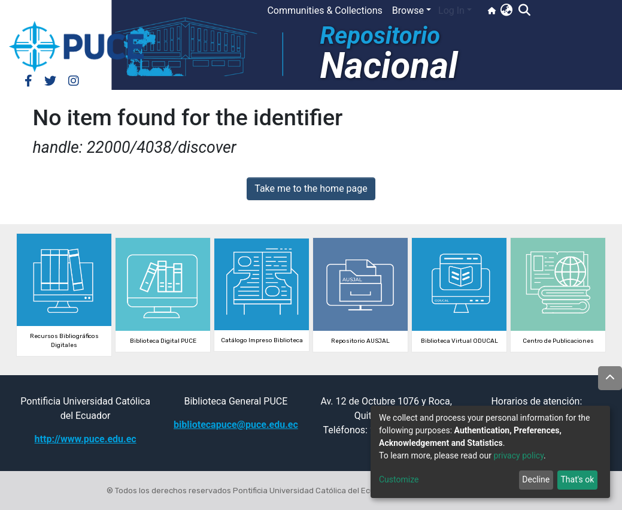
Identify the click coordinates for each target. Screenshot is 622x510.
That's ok (577, 479)
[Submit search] (524, 11)
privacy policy (518, 455)
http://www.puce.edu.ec (85, 439)
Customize (398, 479)
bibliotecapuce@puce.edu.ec (236, 424)
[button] (506, 11)
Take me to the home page (311, 188)
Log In (451, 10)
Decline (536, 479)
